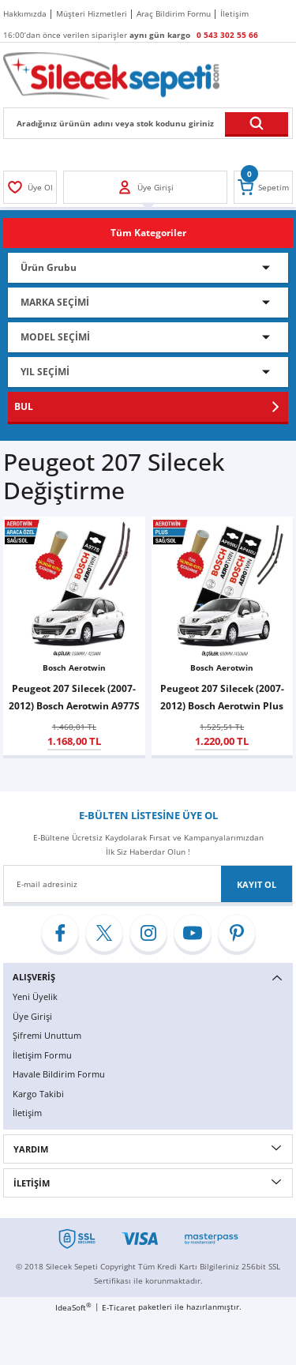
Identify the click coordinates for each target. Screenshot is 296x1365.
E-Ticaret (119, 1307)
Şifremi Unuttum (47, 1035)
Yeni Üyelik (35, 996)
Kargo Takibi (38, 1094)
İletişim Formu (42, 1055)
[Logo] (111, 75)
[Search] (148, 123)
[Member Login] (30, 187)
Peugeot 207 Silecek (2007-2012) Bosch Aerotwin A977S (74, 697)
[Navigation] (148, 233)
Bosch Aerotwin (74, 667)
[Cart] (263, 187)
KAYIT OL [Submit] (256, 884)
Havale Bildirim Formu (59, 1074)
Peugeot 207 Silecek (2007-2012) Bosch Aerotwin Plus (222, 697)
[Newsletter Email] (148, 884)
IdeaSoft (73, 1307)
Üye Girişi (32, 1016)
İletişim (27, 1113)
